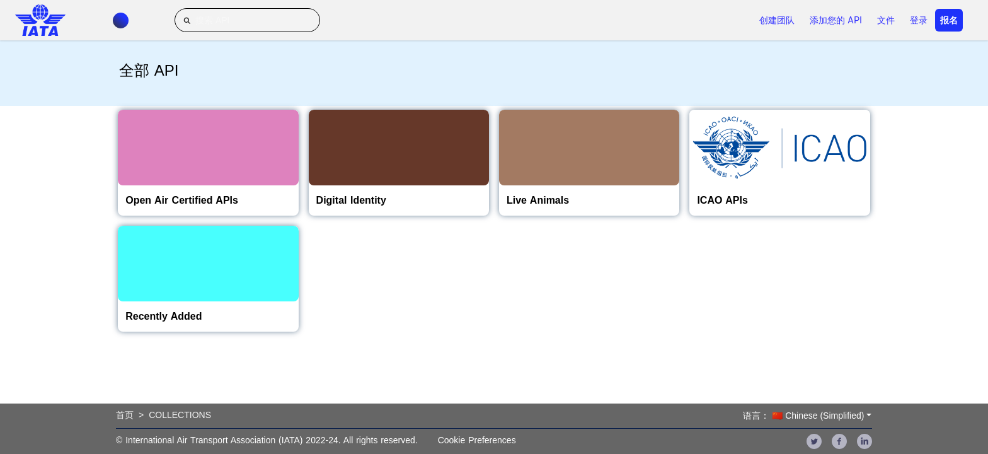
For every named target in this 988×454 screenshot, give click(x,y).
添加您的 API (836, 20)
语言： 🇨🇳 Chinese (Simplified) (803, 415)
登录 (919, 20)
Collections (180, 415)
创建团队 (777, 20)
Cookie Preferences (477, 440)
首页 (125, 415)
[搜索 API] (247, 20)
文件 (886, 20)
